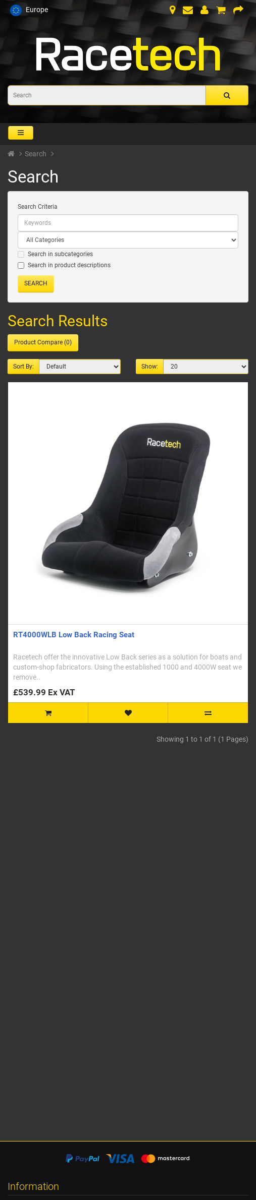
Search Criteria (38, 206)
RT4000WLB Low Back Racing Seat (73, 634)
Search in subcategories (55, 254)
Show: (149, 366)
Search (35, 154)
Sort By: (23, 366)
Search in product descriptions (64, 265)
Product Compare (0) (43, 342)
